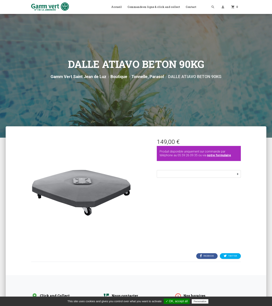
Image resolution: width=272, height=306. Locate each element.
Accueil (116, 7)
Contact (191, 7)
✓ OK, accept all (177, 301)
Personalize (200, 301)
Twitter (230, 256)
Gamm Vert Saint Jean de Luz (78, 76)
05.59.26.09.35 (188, 155)
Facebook (207, 256)
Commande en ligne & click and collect (154, 7)
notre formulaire (219, 155)
